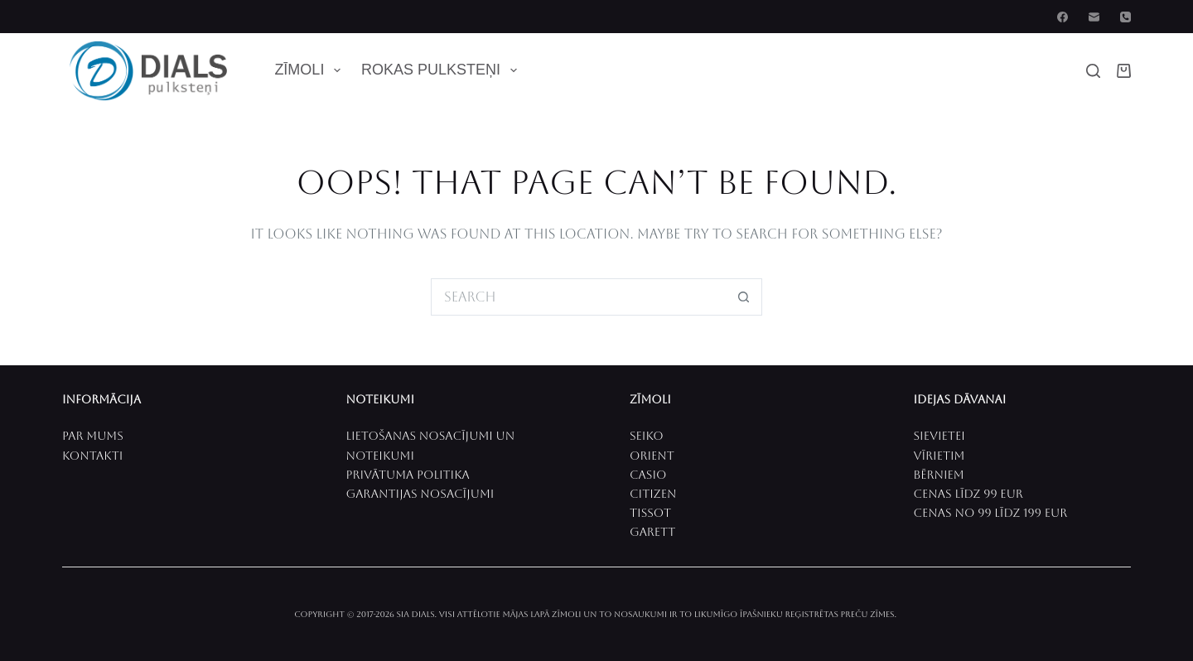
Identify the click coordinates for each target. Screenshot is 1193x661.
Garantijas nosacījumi (420, 493)
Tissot (650, 512)
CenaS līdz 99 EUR (968, 493)
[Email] (1094, 17)
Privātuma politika (408, 474)
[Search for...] (578, 297)
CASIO (648, 474)
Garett (652, 531)
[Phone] (1125, 17)
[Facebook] (1062, 17)
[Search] (1093, 71)
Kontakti (92, 455)
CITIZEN (653, 493)
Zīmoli (310, 70)
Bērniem (939, 474)
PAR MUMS (92, 435)
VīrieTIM (939, 455)
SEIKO (647, 435)
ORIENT (652, 455)
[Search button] (743, 297)
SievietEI (939, 435)
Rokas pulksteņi (442, 70)
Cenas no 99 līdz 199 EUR (991, 512)
